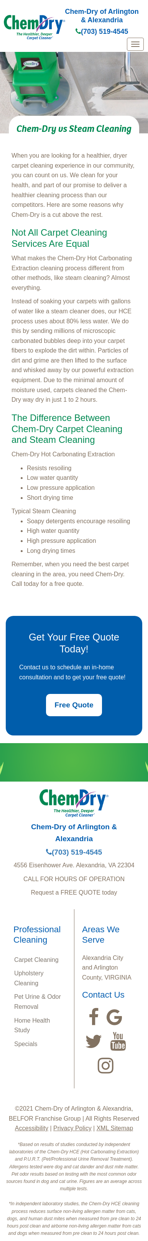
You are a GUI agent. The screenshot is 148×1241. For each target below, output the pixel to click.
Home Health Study (32, 1025)
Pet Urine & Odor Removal (37, 1001)
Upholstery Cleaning (28, 978)
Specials (25, 1044)
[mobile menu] (135, 44)
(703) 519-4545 (102, 31)
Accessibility (31, 1128)
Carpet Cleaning (36, 960)
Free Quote (73, 705)
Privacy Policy (72, 1128)
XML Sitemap (115, 1128)
